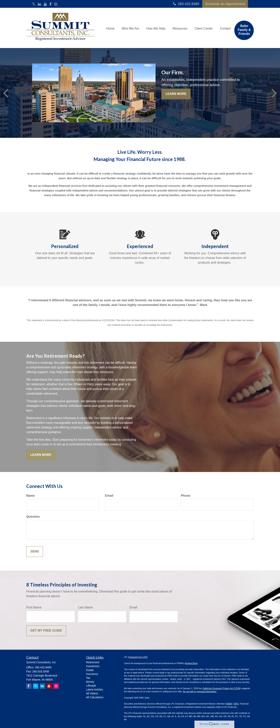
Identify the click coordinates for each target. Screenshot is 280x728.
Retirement (92, 662)
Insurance (92, 674)
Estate (90, 670)
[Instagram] (55, 4)
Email (109, 495)
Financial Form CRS (138, 657)
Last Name (85, 607)
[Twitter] (33, 4)
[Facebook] (50, 4)
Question (33, 516)
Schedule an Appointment (225, 4)
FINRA (229, 704)
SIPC (236, 704)
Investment (92, 666)
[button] (131, 26)
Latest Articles (94, 689)
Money (90, 681)
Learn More (175, 93)
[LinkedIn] (39, 4)
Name (30, 495)
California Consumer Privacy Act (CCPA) (221, 688)
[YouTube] (45, 4)
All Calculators (94, 697)
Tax (88, 677)
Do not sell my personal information (199, 691)
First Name (33, 607)
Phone (185, 495)
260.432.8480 (186, 4)
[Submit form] (34, 551)
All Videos (92, 693)
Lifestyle (91, 685)
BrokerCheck (191, 663)
